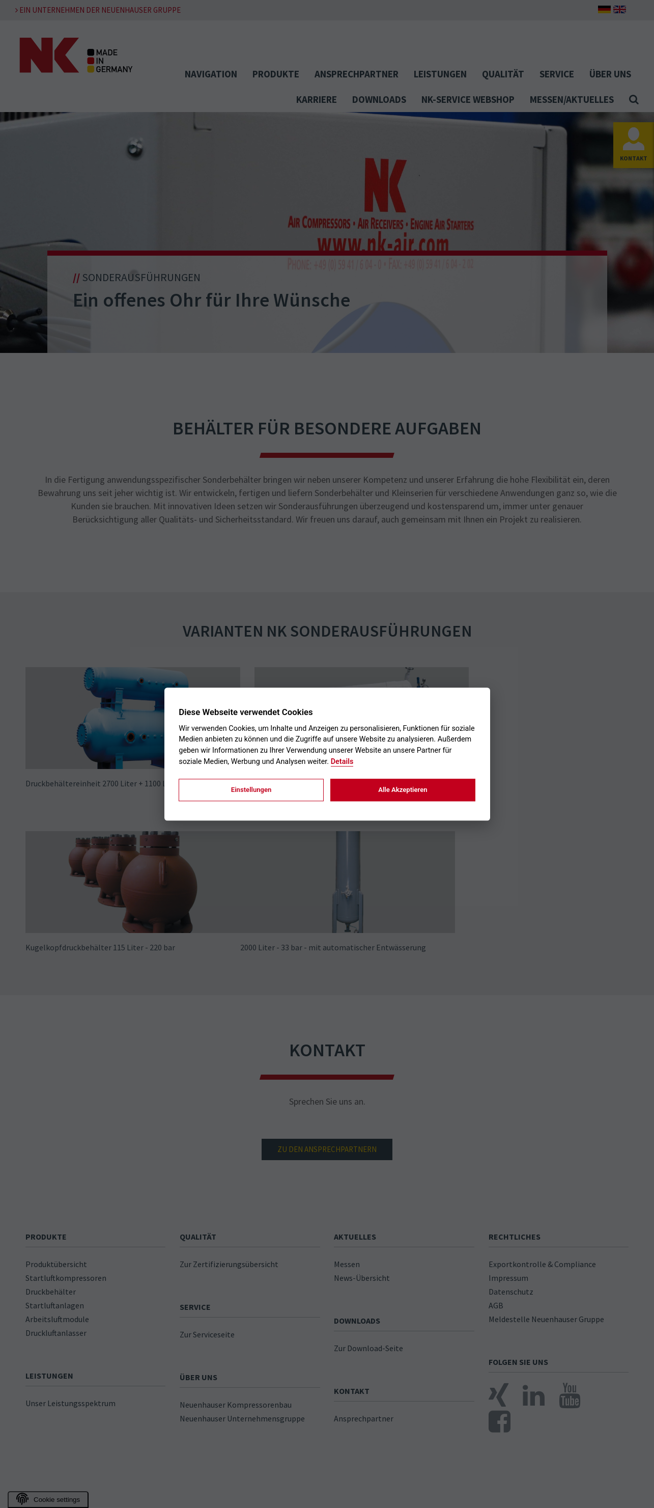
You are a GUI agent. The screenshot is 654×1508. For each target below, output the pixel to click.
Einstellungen (251, 789)
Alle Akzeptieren (402, 789)
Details (342, 761)
